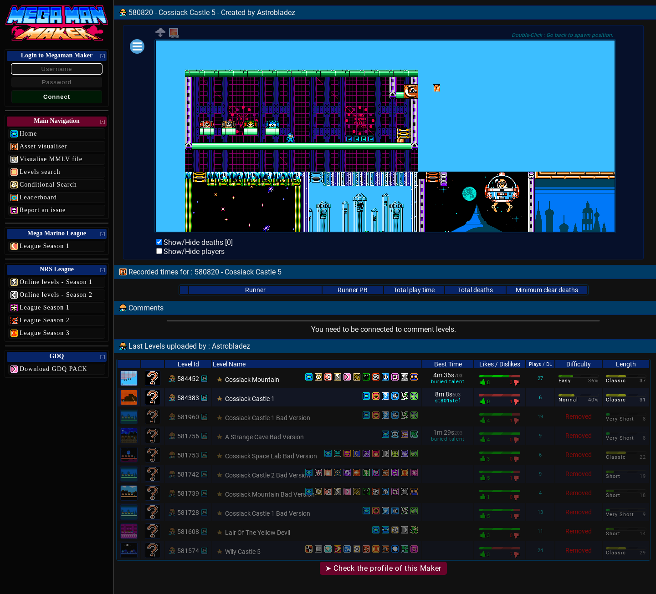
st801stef (447, 401)
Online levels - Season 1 (56, 282)
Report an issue (43, 210)
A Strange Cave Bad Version (264, 437)
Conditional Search (48, 184)
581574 (188, 550)
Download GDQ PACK (53, 369)
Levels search (40, 171)
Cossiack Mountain (252, 379)
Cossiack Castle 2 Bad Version (267, 475)
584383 (188, 397)
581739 (188, 493)
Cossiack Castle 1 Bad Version (267, 417)
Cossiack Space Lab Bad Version (271, 456)
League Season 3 (45, 333)
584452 (188, 378)
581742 (188, 474)
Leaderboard (38, 197)
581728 (188, 512)
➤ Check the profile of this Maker (383, 568)
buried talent (447, 382)
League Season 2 (45, 320)
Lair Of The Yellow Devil (257, 532)
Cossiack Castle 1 (250, 398)
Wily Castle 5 (243, 551)
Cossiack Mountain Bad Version (270, 494)
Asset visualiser (43, 146)
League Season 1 (45, 246)
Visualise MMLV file (51, 159)
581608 (188, 531)
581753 (188, 455)
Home (28, 133)
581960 (188, 417)
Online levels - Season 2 (56, 294)
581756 (188, 436)
